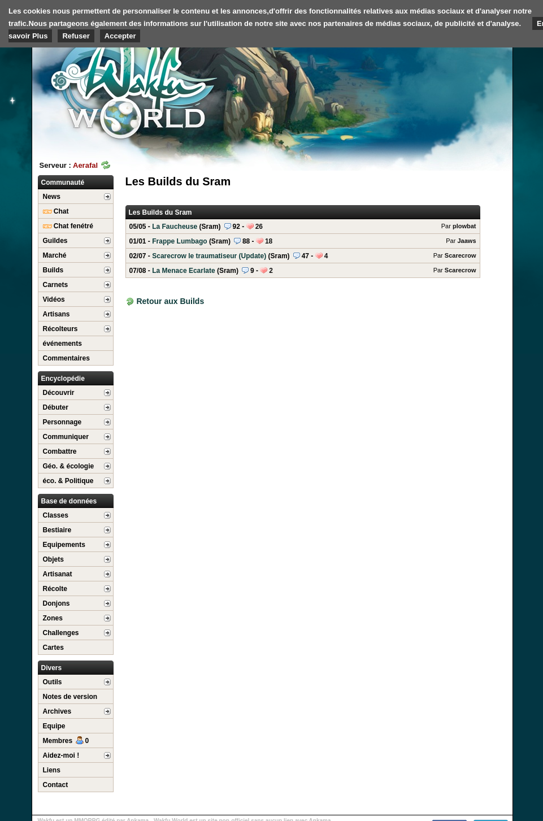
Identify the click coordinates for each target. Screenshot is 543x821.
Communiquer (66, 437)
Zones (53, 618)
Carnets (55, 285)
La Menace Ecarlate (302, 271)
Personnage (62, 422)
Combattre (60, 451)
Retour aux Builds (170, 301)
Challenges (61, 633)
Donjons (56, 603)
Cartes (53, 647)
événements (62, 343)
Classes (55, 515)
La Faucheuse (302, 227)
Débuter (55, 407)
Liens (51, 770)
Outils (52, 682)
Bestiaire (57, 530)
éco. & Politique (68, 481)
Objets (53, 559)
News (51, 197)
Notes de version (70, 697)
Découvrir (59, 393)
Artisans (56, 314)
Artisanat (57, 574)
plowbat (464, 226)
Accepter (120, 36)
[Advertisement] (427, 87)
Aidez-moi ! (61, 755)
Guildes (55, 241)
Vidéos (54, 299)
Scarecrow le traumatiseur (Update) (302, 256)
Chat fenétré (68, 226)
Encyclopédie (63, 379)
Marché (55, 255)
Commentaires (66, 358)
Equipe (54, 726)
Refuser (75, 36)
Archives (57, 711)
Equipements (64, 545)
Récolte (55, 589)
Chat (56, 211)
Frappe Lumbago (302, 241)
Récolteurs (60, 329)
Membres (66, 741)
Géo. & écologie (68, 466)
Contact (55, 785)
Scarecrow (460, 255)
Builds (53, 270)
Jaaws (466, 240)
